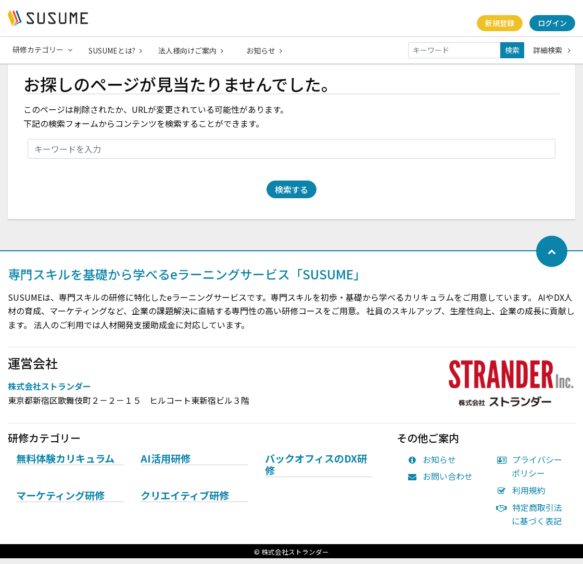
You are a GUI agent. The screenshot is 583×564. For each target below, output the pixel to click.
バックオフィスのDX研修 (316, 470)
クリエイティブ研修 (185, 501)
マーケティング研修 (60, 501)
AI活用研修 (166, 464)
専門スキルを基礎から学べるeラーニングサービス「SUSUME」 (187, 280)
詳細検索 (552, 50)
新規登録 (499, 23)
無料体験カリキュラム (65, 464)
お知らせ (266, 50)
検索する (291, 195)
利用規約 (523, 496)
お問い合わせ (442, 482)
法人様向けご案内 (191, 50)
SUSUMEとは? (116, 50)
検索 (512, 50)
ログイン (552, 23)
